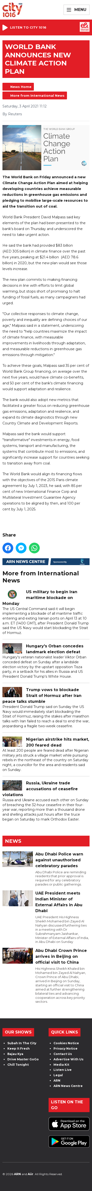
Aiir (30, 1174)
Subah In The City (21, 1043)
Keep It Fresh (18, 1048)
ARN (56, 1080)
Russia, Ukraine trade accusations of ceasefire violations (40, 789)
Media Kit (61, 1064)
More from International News (37, 95)
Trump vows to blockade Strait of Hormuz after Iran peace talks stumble (41, 696)
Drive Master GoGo (23, 1059)
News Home (20, 87)
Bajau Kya (15, 1054)
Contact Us (62, 1054)
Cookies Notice (66, 1043)
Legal (58, 1075)
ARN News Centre (68, 1086)
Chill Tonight (18, 1064)
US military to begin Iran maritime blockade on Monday (39, 598)
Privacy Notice (65, 1048)
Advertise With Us (68, 1059)
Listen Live (62, 1070)
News (13, 841)
